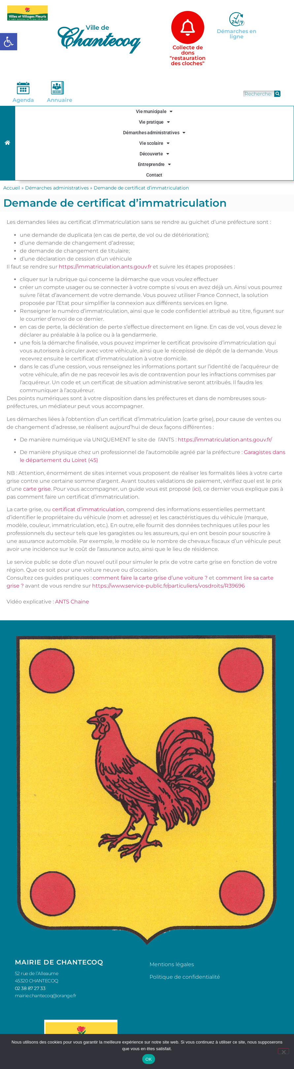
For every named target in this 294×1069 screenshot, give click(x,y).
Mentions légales (171, 964)
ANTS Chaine (72, 601)
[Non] (283, 1051)
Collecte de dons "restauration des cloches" (188, 55)
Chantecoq (96, 38)
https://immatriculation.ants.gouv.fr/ (224, 439)
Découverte (154, 153)
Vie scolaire (154, 143)
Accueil (11, 187)
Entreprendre (154, 164)
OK (149, 1059)
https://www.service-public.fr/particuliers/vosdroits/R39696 (168, 586)
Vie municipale (154, 111)
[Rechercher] (277, 94)
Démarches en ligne (236, 34)
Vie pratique (154, 122)
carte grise (37, 489)
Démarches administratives (154, 132)
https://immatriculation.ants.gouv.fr (105, 267)
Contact (154, 175)
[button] (8, 41)
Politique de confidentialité (184, 977)
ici (196, 489)
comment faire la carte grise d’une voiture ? (150, 578)
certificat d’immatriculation (88, 509)
